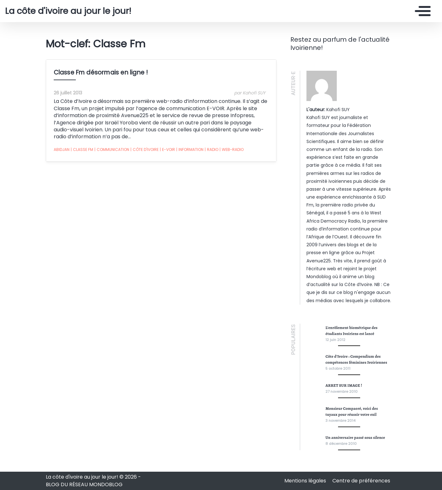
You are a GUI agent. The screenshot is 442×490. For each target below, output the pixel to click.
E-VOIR (167, 149)
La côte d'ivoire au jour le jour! (68, 11)
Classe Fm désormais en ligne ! (101, 72)
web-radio (232, 149)
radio (211, 149)
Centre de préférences (361, 480)
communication (111, 149)
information (189, 149)
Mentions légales (305, 480)
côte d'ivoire (144, 149)
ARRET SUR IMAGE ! (343, 385)
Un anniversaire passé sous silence (355, 437)
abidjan (62, 149)
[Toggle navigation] (421, 11)
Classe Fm (82, 149)
